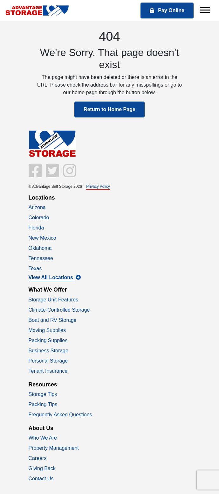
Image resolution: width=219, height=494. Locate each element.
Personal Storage (48, 360)
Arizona (37, 207)
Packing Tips (43, 404)
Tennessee (41, 258)
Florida (36, 227)
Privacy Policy (98, 186)
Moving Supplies (47, 330)
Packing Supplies (48, 340)
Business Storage (48, 350)
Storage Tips (43, 394)
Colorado (39, 217)
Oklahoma (40, 248)
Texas (35, 268)
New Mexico (42, 238)
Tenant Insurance (48, 371)
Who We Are (43, 438)
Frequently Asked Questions (60, 414)
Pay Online (167, 10)
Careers (38, 458)
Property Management (54, 448)
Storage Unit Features (54, 299)
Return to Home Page (109, 109)
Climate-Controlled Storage (59, 310)
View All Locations (55, 277)
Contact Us (41, 478)
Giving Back (42, 468)
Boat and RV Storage (53, 320)
